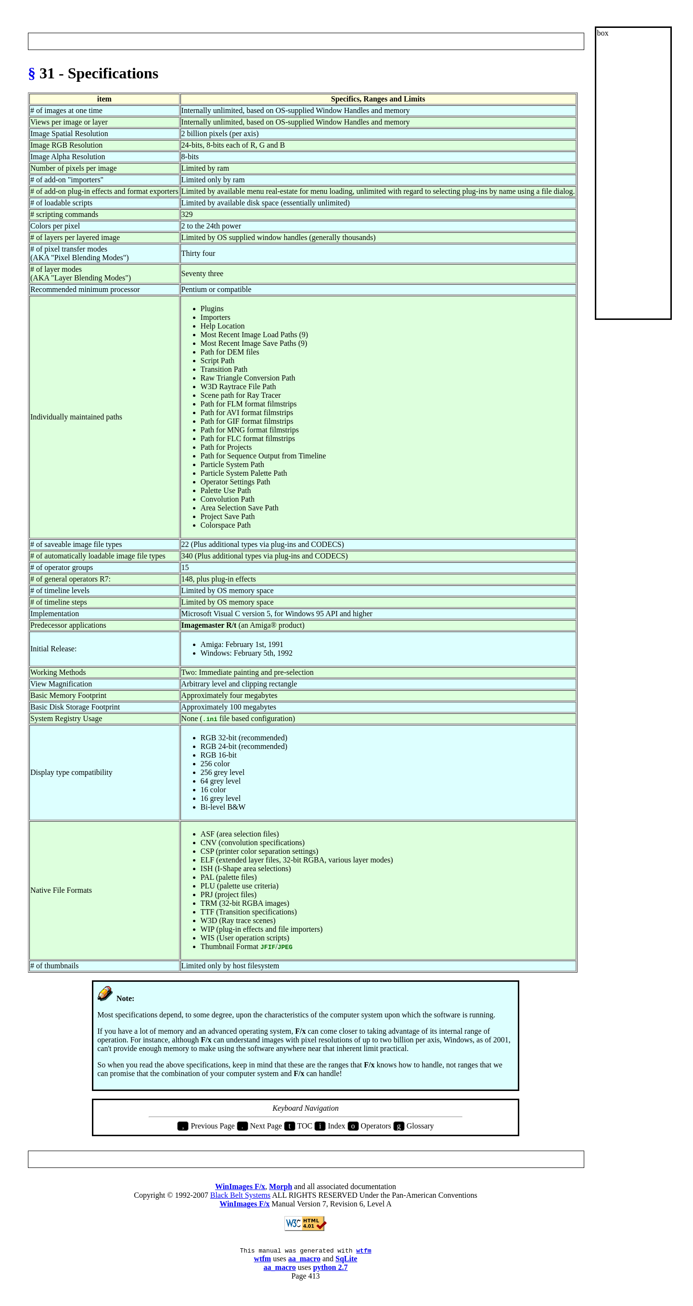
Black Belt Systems (240, 1195)
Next (572, 41)
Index (304, 41)
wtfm (363, 1251)
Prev (39, 41)
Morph (280, 1186)
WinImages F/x (240, 1186)
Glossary (329, 41)
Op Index (358, 41)
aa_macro (304, 1260)
